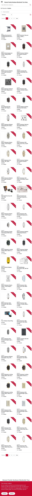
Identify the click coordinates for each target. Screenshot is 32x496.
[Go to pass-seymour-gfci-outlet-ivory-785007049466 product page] (23, 140)
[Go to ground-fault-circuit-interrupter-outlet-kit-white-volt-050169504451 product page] (23, 194)
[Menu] (2, 2)
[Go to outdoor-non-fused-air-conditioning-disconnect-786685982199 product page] (8, 33)
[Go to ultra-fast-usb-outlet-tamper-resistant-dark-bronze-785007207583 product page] (8, 104)
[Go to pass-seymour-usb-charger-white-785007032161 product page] (23, 301)
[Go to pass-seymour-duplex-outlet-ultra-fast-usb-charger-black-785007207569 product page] (23, 247)
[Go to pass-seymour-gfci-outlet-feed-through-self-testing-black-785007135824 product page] (8, 426)
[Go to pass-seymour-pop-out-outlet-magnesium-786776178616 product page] (23, 33)
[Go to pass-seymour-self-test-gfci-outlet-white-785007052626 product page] (23, 122)
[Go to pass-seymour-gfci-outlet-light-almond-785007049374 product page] (8, 158)
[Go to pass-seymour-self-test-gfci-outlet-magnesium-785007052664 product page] (8, 86)
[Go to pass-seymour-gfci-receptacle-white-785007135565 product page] (23, 319)
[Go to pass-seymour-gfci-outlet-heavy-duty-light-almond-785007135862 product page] (8, 444)
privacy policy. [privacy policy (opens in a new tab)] (19, 488)
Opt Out (11, 493)
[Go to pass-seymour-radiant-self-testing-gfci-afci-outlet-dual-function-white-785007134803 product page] (23, 229)
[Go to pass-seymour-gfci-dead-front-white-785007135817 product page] (23, 283)
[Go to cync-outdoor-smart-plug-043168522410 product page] (8, 319)
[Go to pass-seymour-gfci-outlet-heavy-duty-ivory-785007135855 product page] (23, 426)
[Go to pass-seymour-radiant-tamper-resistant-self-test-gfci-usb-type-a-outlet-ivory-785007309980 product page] (23, 158)
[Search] (30, 5)
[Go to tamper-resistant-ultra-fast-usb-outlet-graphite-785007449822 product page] (23, 104)
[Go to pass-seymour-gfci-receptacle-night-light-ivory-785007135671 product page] (23, 390)
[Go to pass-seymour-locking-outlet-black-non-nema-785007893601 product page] (8, 372)
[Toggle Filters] (30, 14)
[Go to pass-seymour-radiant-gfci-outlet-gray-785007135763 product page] (8, 354)
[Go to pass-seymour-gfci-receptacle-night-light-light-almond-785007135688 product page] (8, 408)
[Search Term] (16, 5)
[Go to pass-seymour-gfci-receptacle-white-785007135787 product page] (23, 354)
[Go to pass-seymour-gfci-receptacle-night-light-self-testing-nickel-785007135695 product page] (8, 336)
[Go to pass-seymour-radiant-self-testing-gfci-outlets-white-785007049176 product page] (8, 122)
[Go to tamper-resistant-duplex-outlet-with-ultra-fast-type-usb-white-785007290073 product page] (23, 69)
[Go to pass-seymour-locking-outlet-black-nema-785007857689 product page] (23, 372)
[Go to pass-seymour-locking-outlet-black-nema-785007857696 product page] (8, 247)
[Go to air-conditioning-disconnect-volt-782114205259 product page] (23, 265)
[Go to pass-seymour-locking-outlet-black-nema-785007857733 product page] (8, 390)
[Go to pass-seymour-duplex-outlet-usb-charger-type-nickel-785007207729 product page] (8, 140)
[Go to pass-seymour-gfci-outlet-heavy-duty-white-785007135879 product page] (23, 444)
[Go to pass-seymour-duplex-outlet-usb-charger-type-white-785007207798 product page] (8, 211)
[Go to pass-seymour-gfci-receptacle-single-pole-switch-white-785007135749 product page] (23, 211)
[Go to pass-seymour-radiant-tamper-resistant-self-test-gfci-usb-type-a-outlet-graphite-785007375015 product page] (8, 69)
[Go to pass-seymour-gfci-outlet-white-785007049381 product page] (23, 176)
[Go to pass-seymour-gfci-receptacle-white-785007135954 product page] (8, 301)
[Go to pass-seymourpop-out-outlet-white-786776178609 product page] (8, 51)
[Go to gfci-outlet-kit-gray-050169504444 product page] (8, 194)
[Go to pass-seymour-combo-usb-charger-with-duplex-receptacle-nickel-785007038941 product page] (8, 229)
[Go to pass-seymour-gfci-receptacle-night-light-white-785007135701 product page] (23, 408)
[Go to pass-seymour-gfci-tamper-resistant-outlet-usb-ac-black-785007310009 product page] (23, 86)
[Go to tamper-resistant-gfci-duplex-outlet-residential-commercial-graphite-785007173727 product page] (23, 336)
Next (17, 18)
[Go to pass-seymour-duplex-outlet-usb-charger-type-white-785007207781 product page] (8, 283)
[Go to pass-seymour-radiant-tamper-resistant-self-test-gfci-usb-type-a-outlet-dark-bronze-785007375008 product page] (23, 51)
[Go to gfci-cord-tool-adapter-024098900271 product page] (8, 265)
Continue (4, 493)
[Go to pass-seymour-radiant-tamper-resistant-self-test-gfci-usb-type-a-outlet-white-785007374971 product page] (8, 176)
